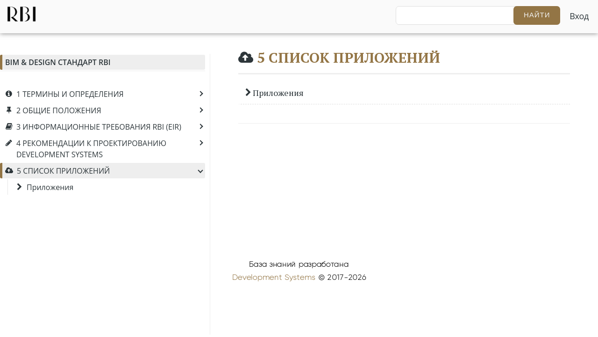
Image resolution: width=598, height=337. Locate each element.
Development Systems (273, 277)
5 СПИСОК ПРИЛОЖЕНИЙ (348, 57)
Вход (579, 16)
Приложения (274, 92)
